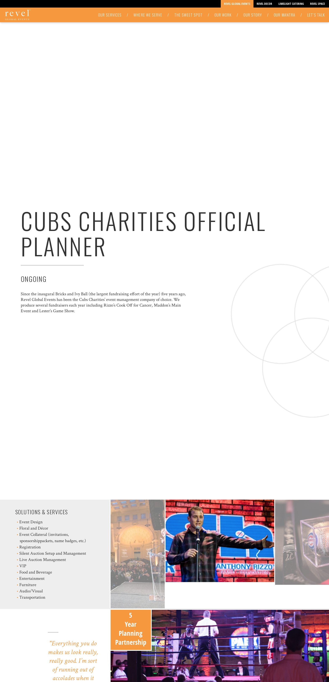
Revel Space (317, 4)
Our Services (109, 15)
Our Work (223, 15)
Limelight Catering (291, 4)
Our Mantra (284, 15)
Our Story (252, 15)
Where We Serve (147, 15)
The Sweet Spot (188, 15)
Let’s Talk (316, 15)
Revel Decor (264, 4)
